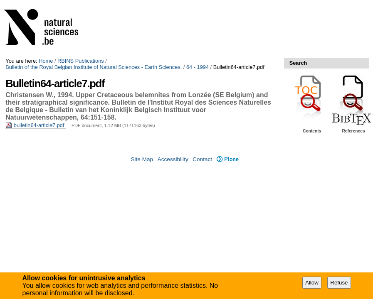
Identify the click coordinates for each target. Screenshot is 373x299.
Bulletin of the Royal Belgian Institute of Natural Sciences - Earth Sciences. (93, 67)
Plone (228, 159)
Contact (202, 159)
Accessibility (173, 159)
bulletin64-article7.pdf (35, 125)
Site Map (142, 159)
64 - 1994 (197, 67)
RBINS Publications (80, 61)
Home (46, 61)
